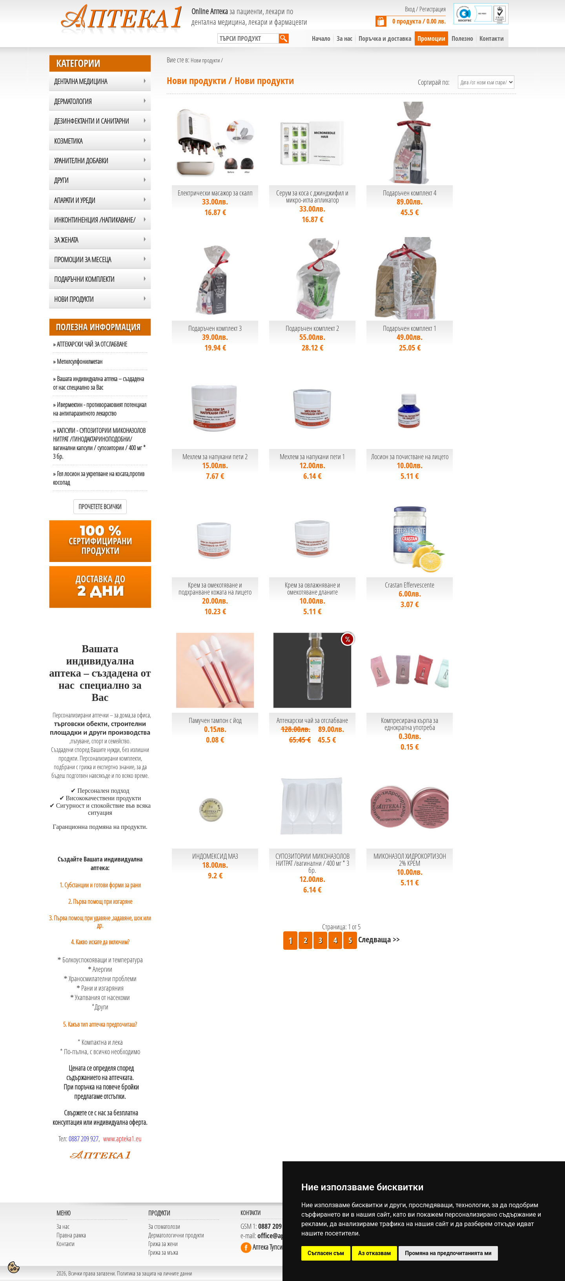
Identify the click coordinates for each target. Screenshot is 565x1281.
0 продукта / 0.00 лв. (419, 21)
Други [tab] (61, 180)
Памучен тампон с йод (215, 720)
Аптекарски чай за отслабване (312, 720)
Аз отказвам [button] (374, 1253)
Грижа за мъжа (163, 1252)
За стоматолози (164, 1226)
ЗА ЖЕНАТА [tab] (66, 240)
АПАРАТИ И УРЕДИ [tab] (74, 200)
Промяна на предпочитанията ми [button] (448, 1253)
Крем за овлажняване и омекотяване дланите (312, 588)
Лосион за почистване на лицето (409, 456)
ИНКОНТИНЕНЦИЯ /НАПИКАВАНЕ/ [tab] (94, 219)
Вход (410, 9)
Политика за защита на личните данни (154, 1273)
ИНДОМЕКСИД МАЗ (215, 856)
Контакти (65, 1243)
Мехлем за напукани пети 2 (215, 456)
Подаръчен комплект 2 (312, 328)
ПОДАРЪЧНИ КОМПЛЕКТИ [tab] (84, 279)
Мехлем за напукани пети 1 (312, 456)
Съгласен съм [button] (326, 1253)
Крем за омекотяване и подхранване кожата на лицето (215, 588)
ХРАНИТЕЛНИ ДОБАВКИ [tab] (81, 160)
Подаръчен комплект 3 (215, 328)
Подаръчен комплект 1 (409, 328)
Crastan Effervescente (409, 584)
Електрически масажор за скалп (215, 192)
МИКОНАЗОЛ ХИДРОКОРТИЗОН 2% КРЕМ (410, 859)
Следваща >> (379, 939)
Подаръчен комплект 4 (409, 192)
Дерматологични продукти (176, 1235)
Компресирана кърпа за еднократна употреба (409, 723)
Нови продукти (206, 60)
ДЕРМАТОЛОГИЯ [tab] (73, 101)
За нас (62, 1226)
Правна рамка (71, 1235)
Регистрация (432, 9)
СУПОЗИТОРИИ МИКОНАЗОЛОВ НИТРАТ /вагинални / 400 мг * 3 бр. (312, 863)
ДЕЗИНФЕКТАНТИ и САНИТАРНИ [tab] (91, 121)
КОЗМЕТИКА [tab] (68, 141)
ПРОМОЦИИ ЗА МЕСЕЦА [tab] (82, 259)
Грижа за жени (163, 1243)
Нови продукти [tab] (74, 299)
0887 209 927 (83, 1138)
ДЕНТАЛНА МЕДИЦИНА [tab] (80, 81)
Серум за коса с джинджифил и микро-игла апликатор (312, 196)
